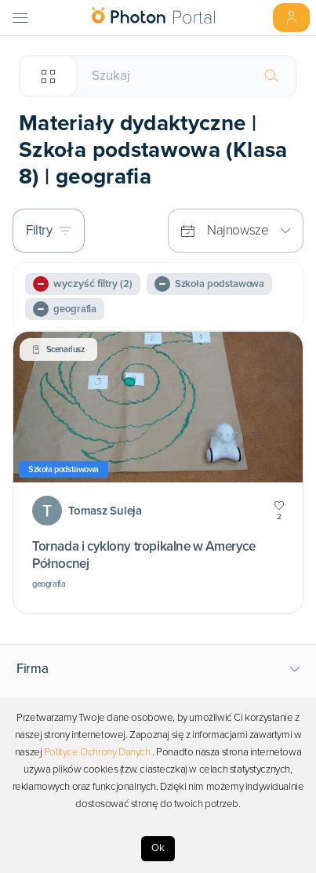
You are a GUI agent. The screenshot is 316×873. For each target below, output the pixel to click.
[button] (158, 669)
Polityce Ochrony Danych (97, 752)
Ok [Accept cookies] (158, 848)
